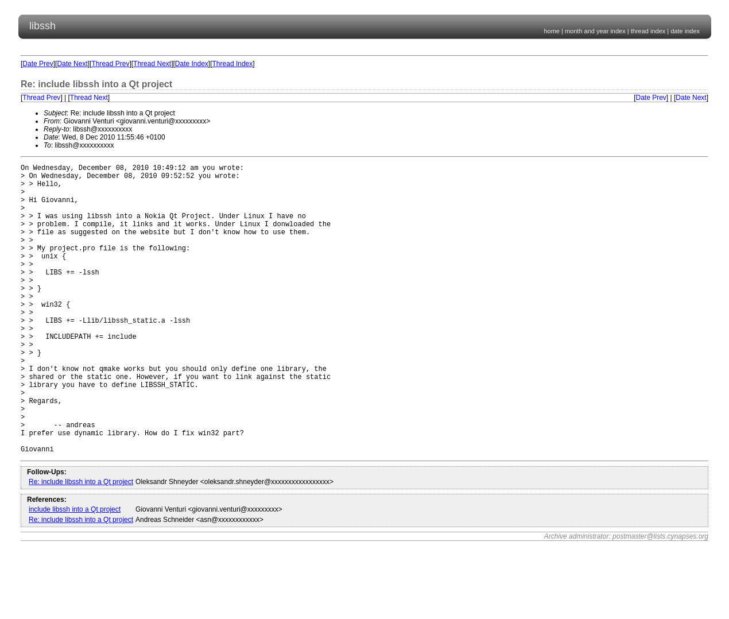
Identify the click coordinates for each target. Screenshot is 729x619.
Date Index (191, 64)
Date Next (72, 64)
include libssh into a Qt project (75, 571)
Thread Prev (110, 64)
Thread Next (152, 64)
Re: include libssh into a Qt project (81, 544)
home (552, 31)
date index (685, 31)
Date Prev (37, 64)
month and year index (595, 31)
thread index (648, 31)
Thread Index (232, 64)
